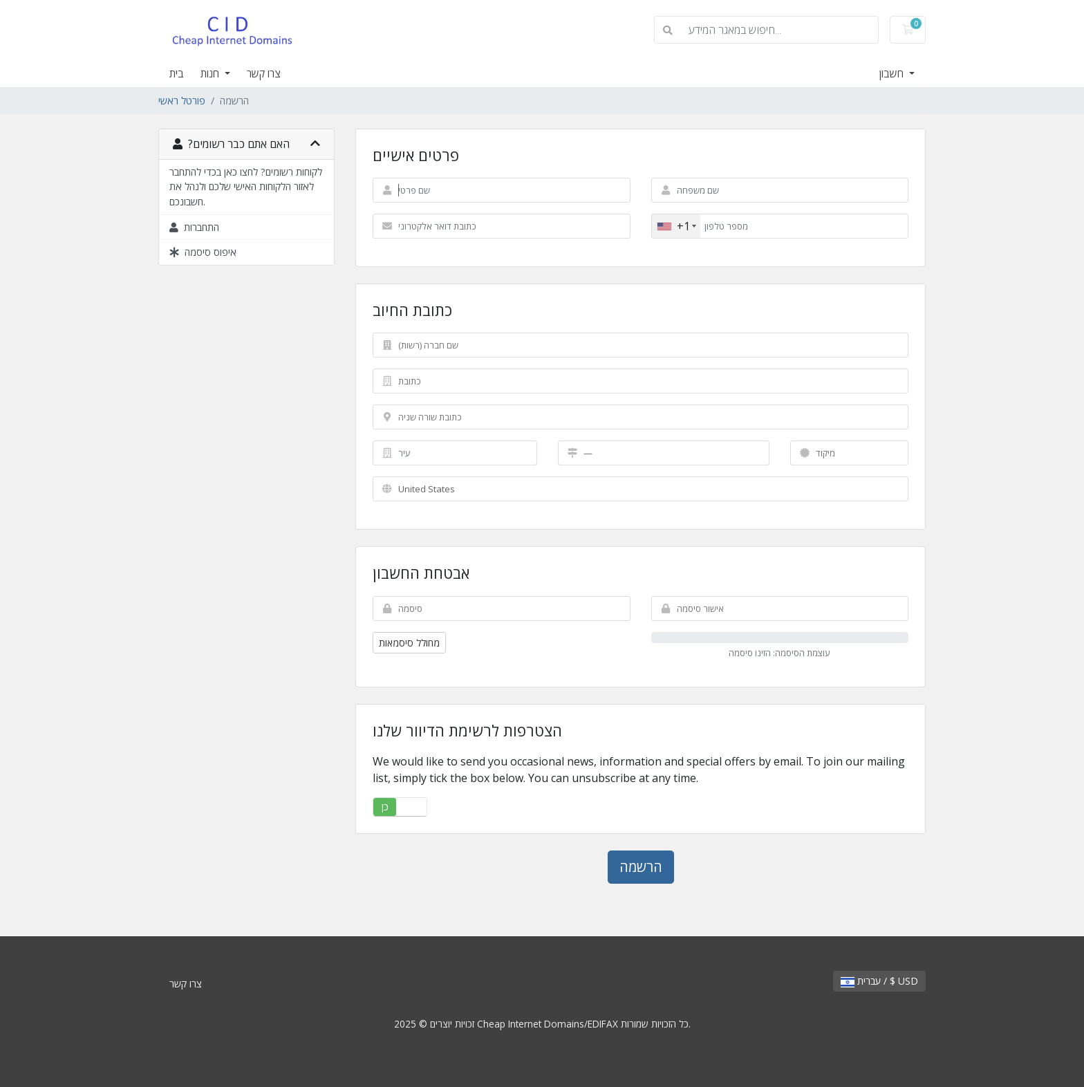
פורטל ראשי (181, 100)
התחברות (194, 227)
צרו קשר (264, 73)
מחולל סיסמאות (409, 642)
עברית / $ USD (879, 980)
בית (176, 73)
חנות (211, 73)
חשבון (892, 73)
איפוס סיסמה (202, 252)
